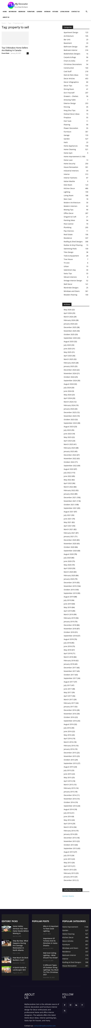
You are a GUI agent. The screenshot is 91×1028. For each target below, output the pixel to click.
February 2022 (69, 490)
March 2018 (68, 657)
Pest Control (68, 224)
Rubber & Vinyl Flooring (73, 245)
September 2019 (70, 593)
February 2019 (69, 618)
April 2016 (68, 738)
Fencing (67, 107)
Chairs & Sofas (69, 61)
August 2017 (69, 682)
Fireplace (67, 117)
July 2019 (67, 600)
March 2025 (68, 359)
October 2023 (69, 419)
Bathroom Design (70, 46)
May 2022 (67, 480)
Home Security (69, 163)
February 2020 (69, 575)
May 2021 (67, 522)
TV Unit (66, 263)
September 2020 (70, 551)
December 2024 (70, 370)
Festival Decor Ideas (72, 114)
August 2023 (69, 426)
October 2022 (69, 462)
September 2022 (70, 465)
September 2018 (70, 636)
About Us (6, 17)
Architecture (69, 36)
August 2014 (69, 809)
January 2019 (69, 621)
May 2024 (67, 395)
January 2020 (69, 579)
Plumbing (67, 227)
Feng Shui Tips (69, 110)
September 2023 (70, 423)
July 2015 (67, 770)
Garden (39, 11)
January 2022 (69, 494)
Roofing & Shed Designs (73, 241)
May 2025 (67, 352)
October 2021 (69, 504)
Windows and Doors (72, 291)
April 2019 (68, 611)
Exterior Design (70, 103)
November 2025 (70, 331)
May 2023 (67, 437)
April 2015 (68, 781)
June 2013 (68, 859)
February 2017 (69, 703)
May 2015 (67, 777)
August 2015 (69, 767)
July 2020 (67, 558)
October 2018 (69, 632)
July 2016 (67, 728)
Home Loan (68, 160)
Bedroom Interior (70, 50)
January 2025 (69, 366)
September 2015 (70, 763)
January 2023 (69, 451)
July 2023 (67, 430)
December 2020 (70, 540)
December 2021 (70, 497)
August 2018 (69, 639)
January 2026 (69, 324)
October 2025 (69, 334)
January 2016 (69, 749)
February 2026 (69, 320)
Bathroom (12, 11)
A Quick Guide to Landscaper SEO (18, 962)
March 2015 (68, 784)
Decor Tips (68, 85)
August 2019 (69, 597)
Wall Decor (68, 284)
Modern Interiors (70, 206)
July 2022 (67, 473)
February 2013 (69, 873)
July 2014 (67, 813)
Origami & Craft (70, 217)
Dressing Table (70, 100)
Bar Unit (67, 39)
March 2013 (68, 870)
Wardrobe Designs (71, 288)
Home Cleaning (70, 149)
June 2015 (68, 774)
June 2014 (68, 816)
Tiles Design (68, 252)
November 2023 (70, 416)
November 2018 (70, 628)
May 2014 (67, 820)
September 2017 (70, 678)
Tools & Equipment (71, 256)
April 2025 (68, 356)
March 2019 (68, 614)
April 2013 (68, 866)
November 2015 (70, 756)
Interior (47, 11)
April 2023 (68, 441)
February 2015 (69, 788)
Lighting (67, 192)
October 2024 (69, 377)
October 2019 (69, 589)
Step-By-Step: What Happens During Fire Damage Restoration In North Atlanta (21, 941)
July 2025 (67, 345)
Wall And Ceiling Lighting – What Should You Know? (51, 949)
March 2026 (68, 317)
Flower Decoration (71, 128)
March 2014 (68, 827)
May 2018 (67, 650)
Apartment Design (71, 32)
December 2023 (70, 412)
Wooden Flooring (70, 295)
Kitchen (55, 11)
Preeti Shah (5, 53)
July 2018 (67, 643)
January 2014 (69, 834)
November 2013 (70, 841)
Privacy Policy (36, 1026)
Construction (69, 68)
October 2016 (69, 717)
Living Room (64, 11)
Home (5, 11)
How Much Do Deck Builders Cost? (19, 952)
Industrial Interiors (71, 171)
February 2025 (69, 363)
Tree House (68, 259)
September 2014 (70, 806)
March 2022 (68, 487)
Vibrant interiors (70, 277)
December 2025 (70, 327)
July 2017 (67, 685)
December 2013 (70, 838)
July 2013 (67, 855)
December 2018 (70, 625)
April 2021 (68, 526)
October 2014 (69, 802)
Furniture (30, 11)
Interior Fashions (70, 178)
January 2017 (69, 706)
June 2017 (68, 689)
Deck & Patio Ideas (71, 75)
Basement (68, 43)
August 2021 (69, 512)
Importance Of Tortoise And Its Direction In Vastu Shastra (51, 938)
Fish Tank (67, 121)
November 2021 (70, 501)
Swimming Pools (70, 249)
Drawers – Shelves (71, 96)
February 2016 (69, 745)
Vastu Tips (68, 273)
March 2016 (68, 742)
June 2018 (68, 646)
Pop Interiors (69, 231)
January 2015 (69, 792)
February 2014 (69, 831)
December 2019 (70, 582)
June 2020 (68, 561)
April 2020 (68, 568)
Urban (66, 266)
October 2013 (69, 845)
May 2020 (67, 565)
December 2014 (70, 795)
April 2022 (68, 483)
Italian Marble (69, 181)
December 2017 (70, 667)
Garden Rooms (68, 896)
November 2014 (70, 799)
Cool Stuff (67, 71)
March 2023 (68, 444)
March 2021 (68, 529)
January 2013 (69, 877)
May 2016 (67, 735)
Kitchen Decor (69, 188)
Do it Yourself (69, 93)
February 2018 (69, 660)
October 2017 (69, 675)
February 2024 (69, 405)
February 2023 (69, 448)
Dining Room (69, 89)
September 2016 (70, 721)
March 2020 (68, 572)
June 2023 (68, 434)
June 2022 (68, 476)
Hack (66, 142)
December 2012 (70, 880)
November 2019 (70, 586)
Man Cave (68, 199)
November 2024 (70, 373)
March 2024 (68, 402)
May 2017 (67, 692)
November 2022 (70, 458)
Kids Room (68, 185)
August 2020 (69, 554)
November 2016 (70, 714)
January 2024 (69, 409)
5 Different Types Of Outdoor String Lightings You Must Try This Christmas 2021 (51, 962)
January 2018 (69, 664)
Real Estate (68, 234)
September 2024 (70, 380)
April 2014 (68, 823)
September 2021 (70, 508)
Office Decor (68, 213)
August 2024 (69, 384)
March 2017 (68, 699)
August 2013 (69, 852)
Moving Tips (68, 210)
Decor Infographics (71, 82)
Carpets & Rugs (70, 57)
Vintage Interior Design (73, 280)
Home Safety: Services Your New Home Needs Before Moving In (20, 928)
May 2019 (67, 607)
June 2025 (68, 348)
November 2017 (70, 671)
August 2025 (69, 341)
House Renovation (71, 167)
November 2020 (70, 543)
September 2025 (70, 338)
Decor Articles (69, 78)
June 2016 (68, 731)
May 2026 (67, 309)
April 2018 (68, 653)
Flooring (67, 124)
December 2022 (70, 455)
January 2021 (69, 536)
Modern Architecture (72, 202)
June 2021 (68, 519)
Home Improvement (72, 156)
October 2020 (69, 547)
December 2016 (70, 710)
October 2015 (69, 760)
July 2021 (67, 515)
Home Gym (68, 153)
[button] (86, 12)
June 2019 (68, 604)
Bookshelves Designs (72, 54)
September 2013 (70, 848)
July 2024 (67, 387)
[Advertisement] (61, 5)
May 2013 (67, 862)
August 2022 (69, 469)
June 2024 (68, 391)
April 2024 (68, 398)
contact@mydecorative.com (45, 1016)
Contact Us (75, 11)
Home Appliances (71, 146)
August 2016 (69, 724)
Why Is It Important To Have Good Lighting (50, 927)
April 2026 (68, 313)
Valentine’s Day (70, 270)
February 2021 (69, 533)
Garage (66, 135)
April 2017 (68, 696)
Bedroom (21, 11)
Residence (68, 238)
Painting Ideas (69, 220)
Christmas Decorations (73, 64)
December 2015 (70, 753)
